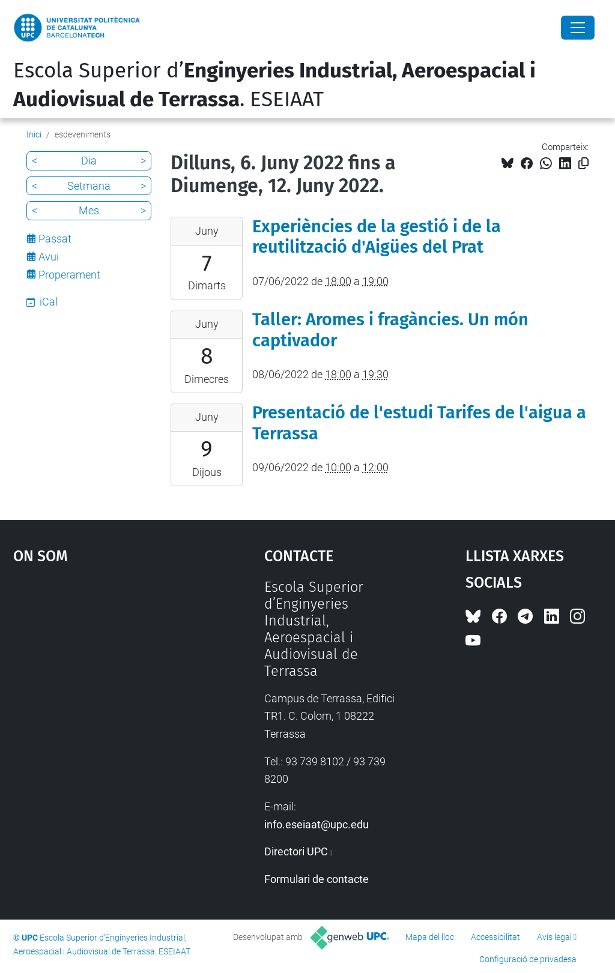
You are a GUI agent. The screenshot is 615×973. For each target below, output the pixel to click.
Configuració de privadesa (528, 959)
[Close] (578, 28)
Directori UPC (296, 851)
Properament (69, 274)
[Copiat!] (583, 163)
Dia (89, 160)
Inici (33, 134)
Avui (48, 256)
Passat (54, 238)
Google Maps (106, 669)
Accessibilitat (495, 937)
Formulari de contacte (316, 879)
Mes (89, 210)
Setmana (89, 185)
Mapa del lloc (429, 937)
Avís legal (554, 937)
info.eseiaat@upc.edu (316, 824)
